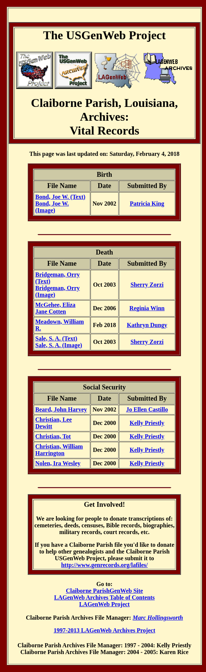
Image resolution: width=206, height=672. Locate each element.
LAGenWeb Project (104, 604)
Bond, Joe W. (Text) (60, 197)
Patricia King (147, 203)
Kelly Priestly (147, 423)
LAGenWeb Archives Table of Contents (104, 597)
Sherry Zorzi (146, 284)
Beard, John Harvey (61, 409)
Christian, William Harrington (59, 449)
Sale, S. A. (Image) (58, 345)
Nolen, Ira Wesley (57, 463)
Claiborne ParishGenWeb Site (104, 591)
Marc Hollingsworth (158, 617)
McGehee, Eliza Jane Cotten (55, 308)
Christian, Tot (53, 436)
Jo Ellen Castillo (147, 409)
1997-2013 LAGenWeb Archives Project (104, 630)
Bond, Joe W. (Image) (52, 206)
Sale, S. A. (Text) (56, 338)
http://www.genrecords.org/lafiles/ (104, 565)
